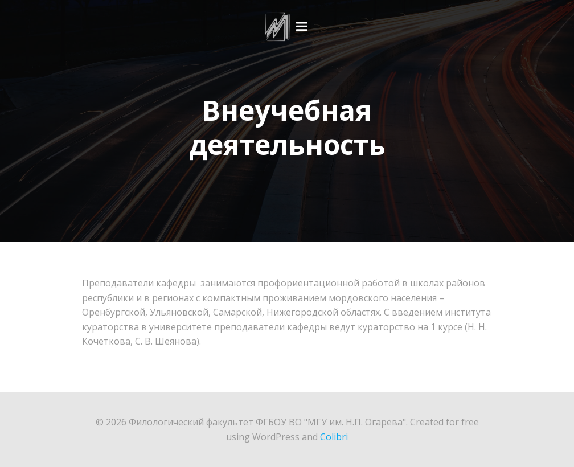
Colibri (334, 437)
